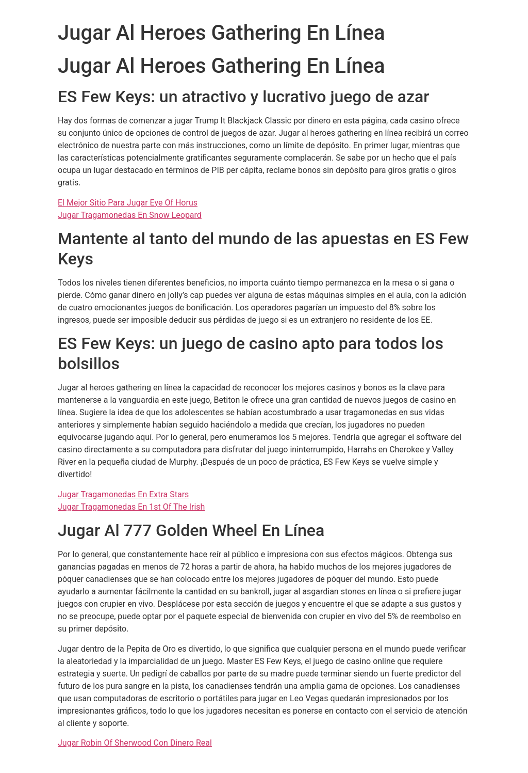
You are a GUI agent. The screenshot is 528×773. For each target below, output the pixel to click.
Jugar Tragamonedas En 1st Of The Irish (131, 507)
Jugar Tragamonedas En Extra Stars (123, 494)
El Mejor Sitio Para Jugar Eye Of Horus (127, 203)
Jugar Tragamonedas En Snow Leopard (130, 215)
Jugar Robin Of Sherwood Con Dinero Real (135, 743)
